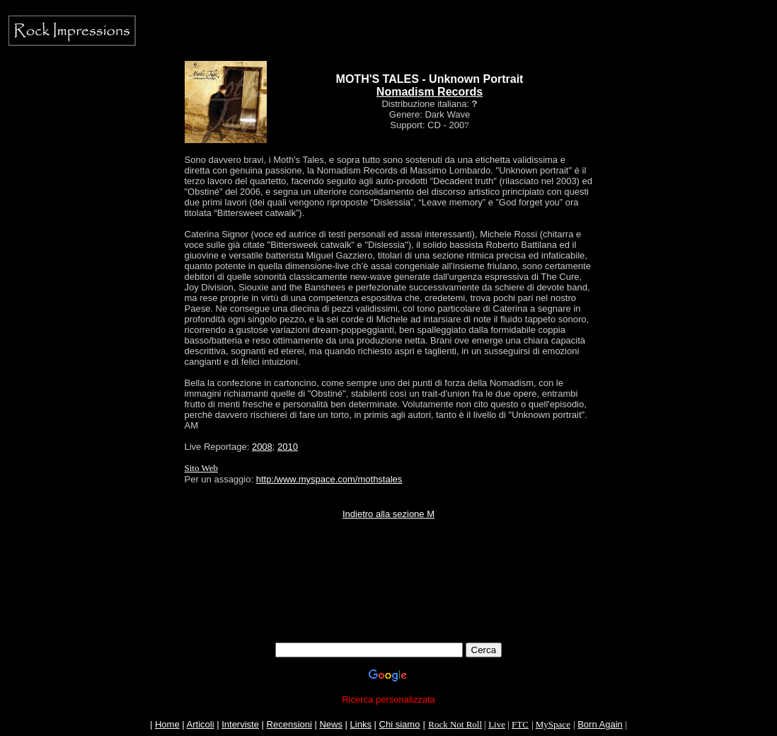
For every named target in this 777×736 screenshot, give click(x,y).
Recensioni (289, 724)
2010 (287, 446)
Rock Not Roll (455, 724)
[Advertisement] (388, 610)
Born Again (600, 724)
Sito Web (201, 468)
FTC (520, 724)
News (331, 724)
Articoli (200, 724)
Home (167, 724)
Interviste (240, 724)
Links (361, 724)
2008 (262, 446)
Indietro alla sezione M (388, 514)
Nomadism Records (429, 92)
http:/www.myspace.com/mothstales (329, 479)
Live (496, 724)
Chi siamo (399, 724)
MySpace (553, 724)
